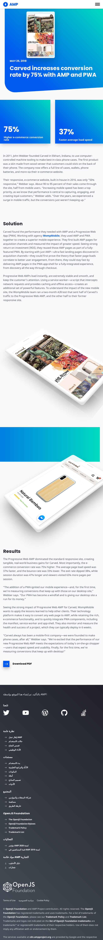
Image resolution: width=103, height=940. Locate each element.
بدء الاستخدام (12, 755)
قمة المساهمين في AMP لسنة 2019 (22, 841)
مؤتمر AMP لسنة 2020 (17, 837)
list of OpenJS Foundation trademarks (51, 912)
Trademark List (14, 824)
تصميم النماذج (13, 772)
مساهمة (10, 793)
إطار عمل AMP (13, 729)
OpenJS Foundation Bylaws (20, 815)
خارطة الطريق (13, 797)
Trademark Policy (15, 819)
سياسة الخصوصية (26, 892)
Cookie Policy (43, 892)
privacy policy (10, 933)
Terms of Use (9, 892)
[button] (97, 4)
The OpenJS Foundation (18, 811)
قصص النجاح (12, 737)
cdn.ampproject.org (39, 928)
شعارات (10, 859)
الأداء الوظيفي (13, 741)
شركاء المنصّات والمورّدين (18, 789)
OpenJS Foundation (16, 900)
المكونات (11, 763)
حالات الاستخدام (13, 733)
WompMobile (50, 235)
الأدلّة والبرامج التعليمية (16, 759)
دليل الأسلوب (12, 855)
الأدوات (10, 776)
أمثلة (9, 767)
